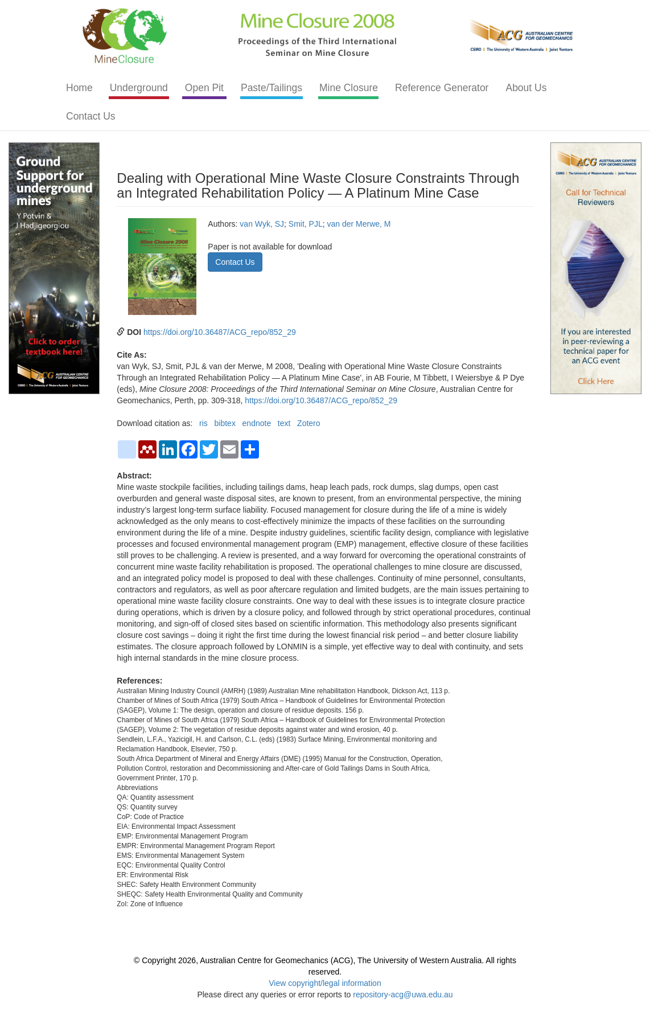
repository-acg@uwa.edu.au (402, 994)
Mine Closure (348, 87)
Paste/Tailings (271, 87)
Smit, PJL (306, 223)
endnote (256, 423)
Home (79, 87)
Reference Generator (441, 87)
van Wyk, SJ (262, 223)
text (284, 423)
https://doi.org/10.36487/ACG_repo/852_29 (219, 332)
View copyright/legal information (325, 983)
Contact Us (91, 116)
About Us (525, 87)
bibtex (225, 423)
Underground (139, 87)
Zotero (308, 423)
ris (203, 423)
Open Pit (204, 87)
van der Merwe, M (359, 223)
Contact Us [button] (234, 262)
